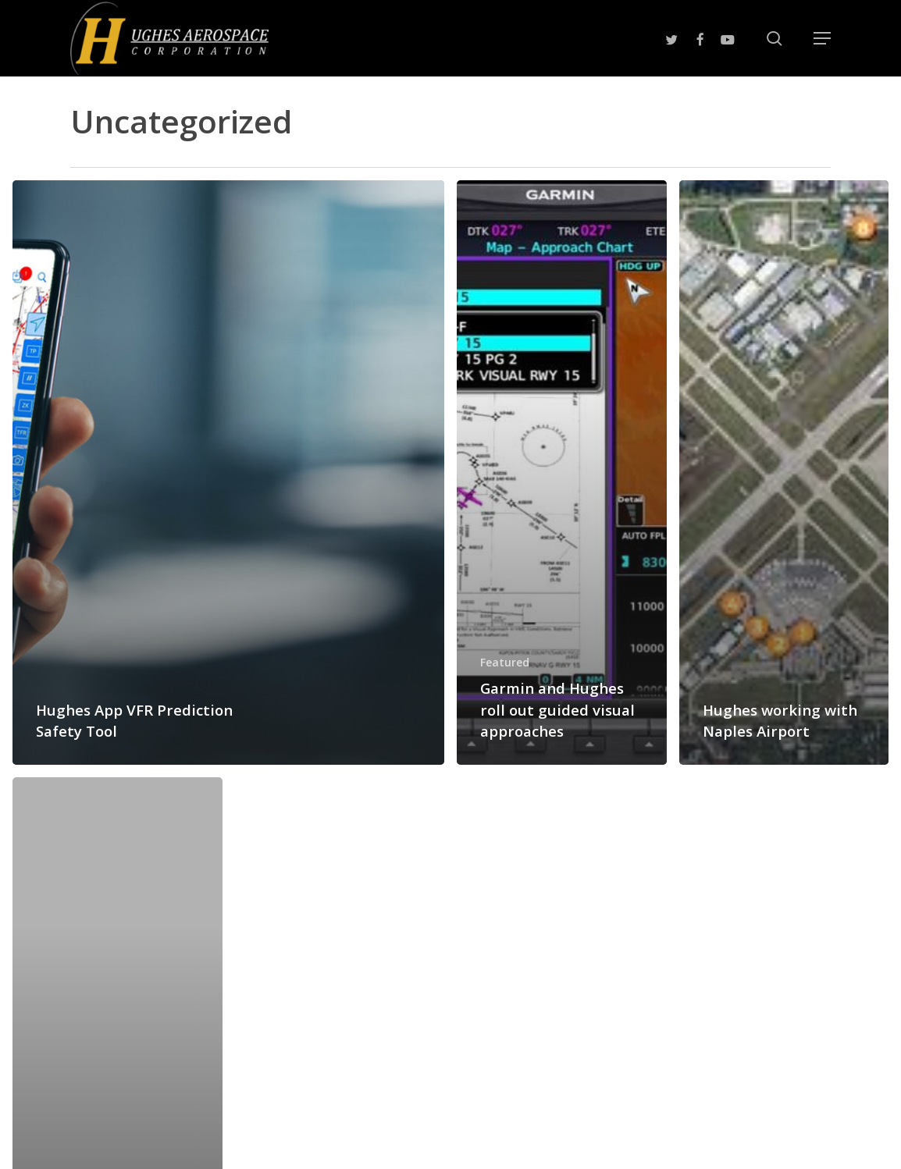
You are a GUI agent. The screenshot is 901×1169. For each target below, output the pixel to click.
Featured (504, 662)
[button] (822, 38)
